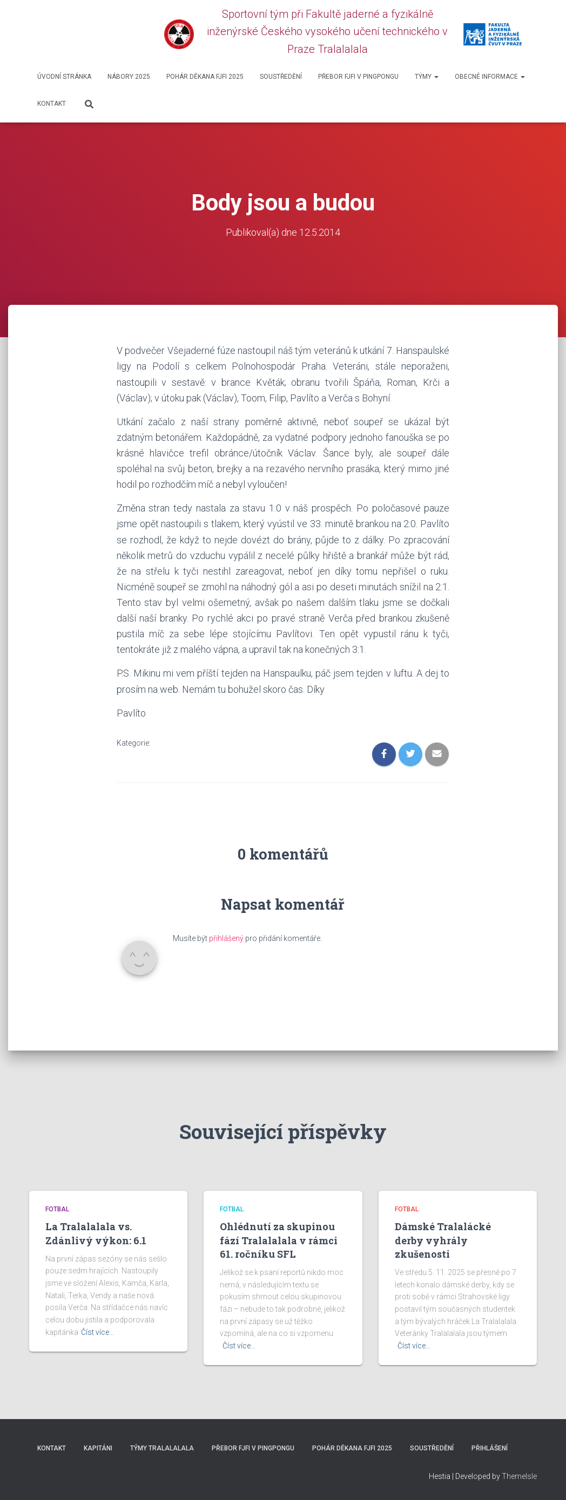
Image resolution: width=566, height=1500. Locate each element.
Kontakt (51, 103)
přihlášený (226, 938)
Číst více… (97, 1331)
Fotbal (57, 1209)
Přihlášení (489, 1448)
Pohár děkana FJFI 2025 (205, 76)
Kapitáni (98, 1448)
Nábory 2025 (128, 76)
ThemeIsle (519, 1475)
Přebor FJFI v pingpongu (358, 76)
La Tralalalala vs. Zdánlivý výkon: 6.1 (95, 1233)
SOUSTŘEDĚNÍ (281, 76)
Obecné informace (490, 76)
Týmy (427, 76)
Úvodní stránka (64, 76)
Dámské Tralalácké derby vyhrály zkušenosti (443, 1240)
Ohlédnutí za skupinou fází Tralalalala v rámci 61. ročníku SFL (279, 1240)
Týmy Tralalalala (162, 1448)
